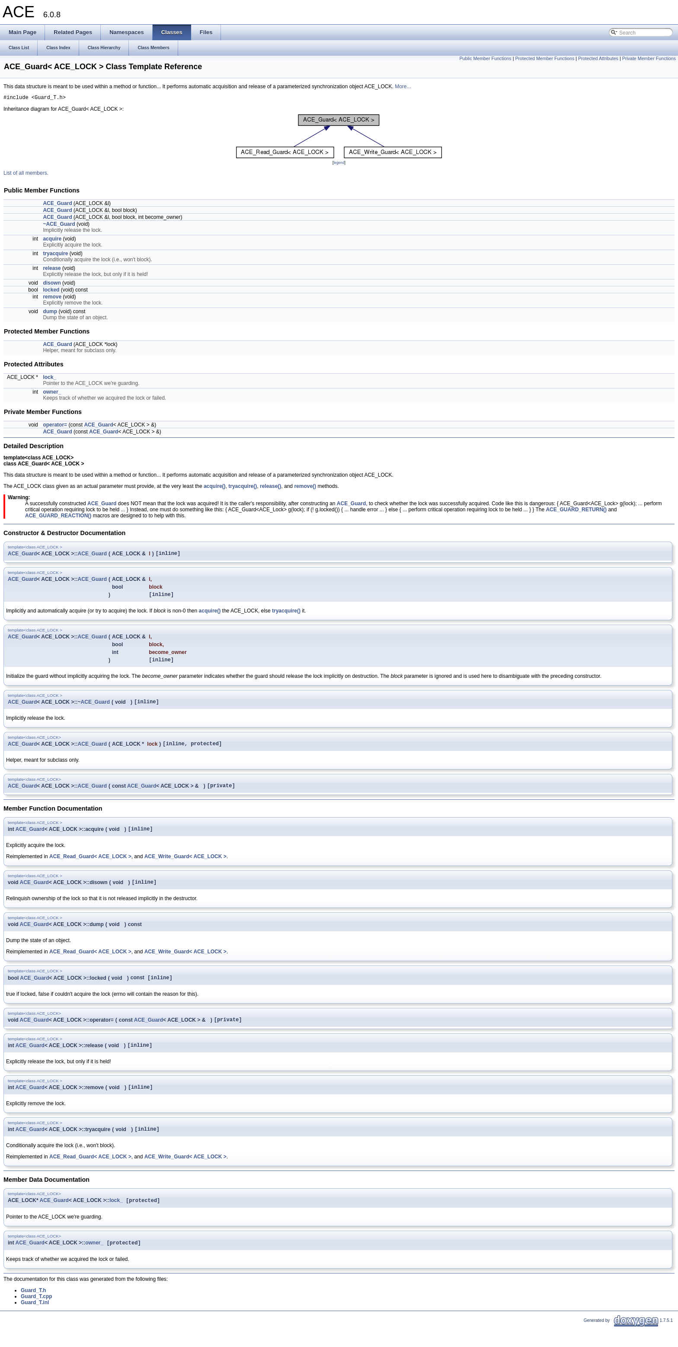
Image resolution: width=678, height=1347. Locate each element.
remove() (305, 487)
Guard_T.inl (35, 1322)
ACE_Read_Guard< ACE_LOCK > (90, 867)
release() (270, 487)
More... (403, 86)
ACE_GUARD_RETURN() (576, 511)
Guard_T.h (33, 1310)
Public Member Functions (485, 58)
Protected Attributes (598, 58)
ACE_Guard (57, 205)
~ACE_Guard (59, 225)
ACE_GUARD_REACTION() (58, 517)
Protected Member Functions (544, 58)
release (52, 269)
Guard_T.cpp (36, 1316)
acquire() (215, 487)
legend (338, 164)
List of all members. (25, 174)
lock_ (49, 378)
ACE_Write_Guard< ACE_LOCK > (185, 867)
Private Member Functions (649, 58)
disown (52, 284)
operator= (55, 426)
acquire (52, 240)
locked (51, 291)
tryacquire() (242, 487)
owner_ (52, 393)
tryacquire (55, 255)
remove (52, 298)
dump (50, 313)
